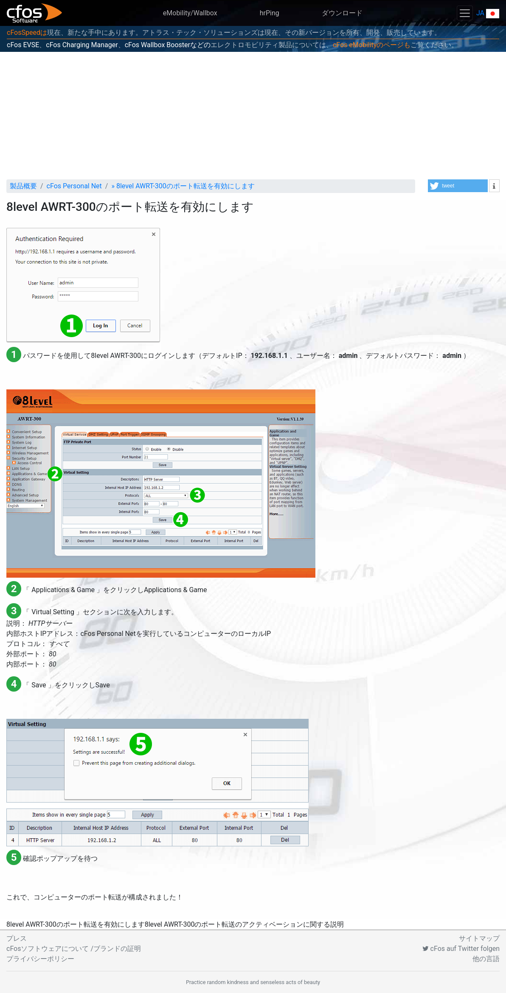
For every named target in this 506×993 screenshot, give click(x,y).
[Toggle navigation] (465, 13)
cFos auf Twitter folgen (461, 949)
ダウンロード (342, 13)
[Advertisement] (253, 115)
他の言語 (486, 959)
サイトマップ (479, 938)
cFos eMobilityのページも (371, 45)
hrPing (269, 13)
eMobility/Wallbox (190, 13)
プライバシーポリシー (40, 959)
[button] (458, 185)
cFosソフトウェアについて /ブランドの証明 (73, 949)
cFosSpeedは (27, 32)
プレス (16, 938)
